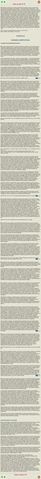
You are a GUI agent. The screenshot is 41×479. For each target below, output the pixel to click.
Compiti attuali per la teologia (9, 420)
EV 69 (32, 347)
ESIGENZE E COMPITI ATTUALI (20, 40)
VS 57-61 (32, 152)
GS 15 (33, 151)
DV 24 (35, 257)
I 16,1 (29, 148)
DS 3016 (33, 195)
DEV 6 (15, 471)
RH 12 (12, 375)
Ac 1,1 (30, 465)
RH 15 (32, 118)
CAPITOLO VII (20, 36)
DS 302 (26, 78)
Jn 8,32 (33, 366)
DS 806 (30, 219)
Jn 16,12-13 (31, 458)
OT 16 (20, 258)
